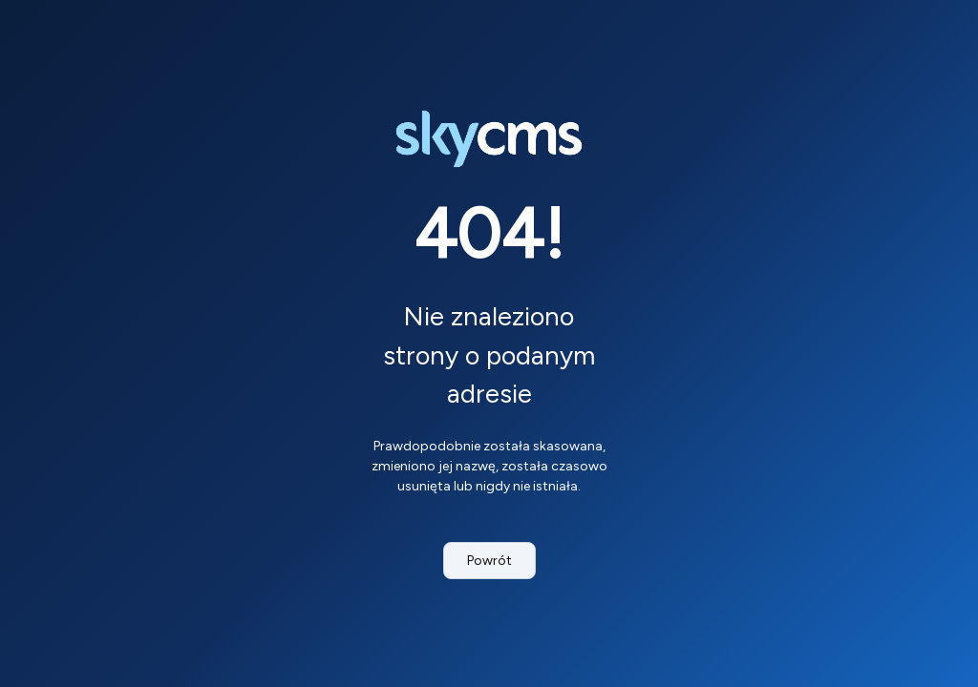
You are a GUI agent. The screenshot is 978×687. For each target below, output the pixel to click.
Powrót (489, 560)
